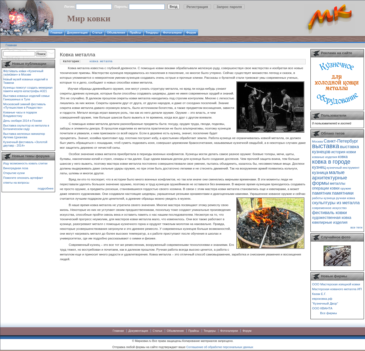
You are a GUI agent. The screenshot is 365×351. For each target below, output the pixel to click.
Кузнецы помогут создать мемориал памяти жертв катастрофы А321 (27, 89)
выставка (325, 146)
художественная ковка (331, 217)
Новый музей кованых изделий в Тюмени (25, 81)
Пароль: (121, 7)
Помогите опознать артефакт (23, 177)
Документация (77, 32)
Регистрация (197, 7)
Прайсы (135, 32)
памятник (321, 193)
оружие (345, 188)
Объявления (116, 32)
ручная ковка (345, 198)
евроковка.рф (322, 298)
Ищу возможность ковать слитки (25, 163)
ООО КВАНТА (322, 308)
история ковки (343, 152)
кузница (320, 172)
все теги (356, 227)
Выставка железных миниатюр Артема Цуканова (24, 135)
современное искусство (329, 208)
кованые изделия (324, 157)
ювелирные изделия (330, 222)
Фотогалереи (172, 32)
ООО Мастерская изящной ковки (336, 284)
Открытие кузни (14, 173)
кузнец (319, 167)
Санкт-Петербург (341, 141)
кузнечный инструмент (342, 167)
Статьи (97, 32)
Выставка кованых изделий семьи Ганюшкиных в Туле (26, 97)
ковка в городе (331, 162)
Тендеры (152, 32)
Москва (317, 141)
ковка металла (101, 61)
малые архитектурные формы (329, 177)
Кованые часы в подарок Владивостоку (20, 114)
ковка (343, 157)
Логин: (69, 7)
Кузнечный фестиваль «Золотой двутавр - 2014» (25, 143)
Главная (56, 32)
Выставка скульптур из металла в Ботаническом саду (26, 127)
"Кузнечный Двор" (325, 303)
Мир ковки (88, 18)
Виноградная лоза (15, 168)
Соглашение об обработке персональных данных (219, 347)
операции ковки (326, 188)
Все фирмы (328, 313)
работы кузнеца (323, 198)
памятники (343, 193)
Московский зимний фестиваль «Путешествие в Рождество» (24, 105)
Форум (191, 32)
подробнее (45, 188)
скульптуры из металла (336, 202)
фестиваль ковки (329, 212)
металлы (337, 183)
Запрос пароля (229, 7)
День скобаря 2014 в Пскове (22, 120)
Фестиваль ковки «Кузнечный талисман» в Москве (23, 72)
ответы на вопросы (16, 182)
